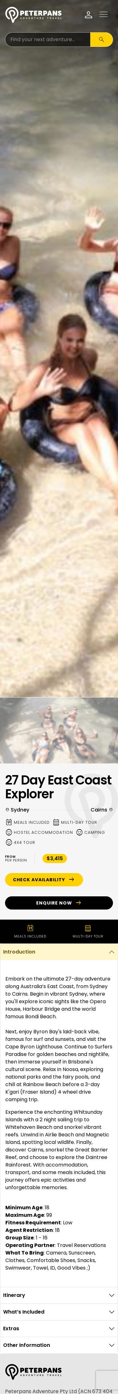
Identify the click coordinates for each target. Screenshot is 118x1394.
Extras (11, 1328)
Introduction (19, 951)
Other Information (26, 1345)
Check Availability (44, 879)
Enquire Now (59, 903)
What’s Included (23, 1311)
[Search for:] (48, 39)
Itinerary (14, 1295)
